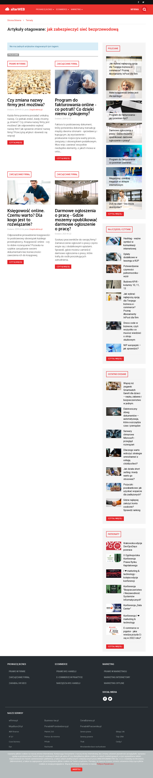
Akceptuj (76, 769)
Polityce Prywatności (105, 764)
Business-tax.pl (51, 720)
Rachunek (48, 747)
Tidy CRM (120, 737)
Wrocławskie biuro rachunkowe (93, 747)
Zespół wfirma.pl (35, 110)
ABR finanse (14, 732)
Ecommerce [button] (62, 9)
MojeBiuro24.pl (16, 726)
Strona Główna (14, 20)
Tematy (29, 20)
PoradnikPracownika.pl (90, 726)
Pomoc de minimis (52, 737)
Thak (82, 742)
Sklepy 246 (120, 732)
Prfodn (47, 742)
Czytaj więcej (15, 142)
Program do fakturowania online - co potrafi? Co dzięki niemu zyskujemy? (75, 106)
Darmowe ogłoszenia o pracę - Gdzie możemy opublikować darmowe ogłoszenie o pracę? (76, 219)
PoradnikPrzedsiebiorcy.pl (56, 726)
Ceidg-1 (119, 742)
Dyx (10, 747)
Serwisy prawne (86, 737)
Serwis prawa (85, 732)
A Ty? (11, 737)
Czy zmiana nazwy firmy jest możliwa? (26, 102)
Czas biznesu (14, 742)
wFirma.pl (13, 720)
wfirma (135, 9)
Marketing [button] (77, 9)
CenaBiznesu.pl (87, 720)
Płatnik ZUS (49, 732)
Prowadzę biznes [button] (45, 9)
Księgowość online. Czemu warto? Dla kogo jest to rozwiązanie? (25, 217)
